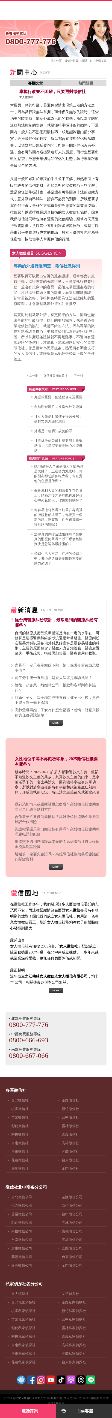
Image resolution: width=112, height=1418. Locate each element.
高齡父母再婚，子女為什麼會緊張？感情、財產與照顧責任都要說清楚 (57, 712)
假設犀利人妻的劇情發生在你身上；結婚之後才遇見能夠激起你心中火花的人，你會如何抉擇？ (58, 495)
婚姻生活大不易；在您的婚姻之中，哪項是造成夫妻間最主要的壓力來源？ (58, 558)
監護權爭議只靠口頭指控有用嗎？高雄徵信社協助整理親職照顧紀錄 (57, 831)
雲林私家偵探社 (74, 1328)
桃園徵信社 (20, 1109)
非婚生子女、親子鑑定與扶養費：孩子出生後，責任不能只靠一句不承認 (57, 700)
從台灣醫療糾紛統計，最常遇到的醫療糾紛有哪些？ (56, 623)
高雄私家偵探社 (74, 1345)
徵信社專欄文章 (56, 375)
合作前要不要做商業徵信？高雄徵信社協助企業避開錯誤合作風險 (57, 819)
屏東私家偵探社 (23, 1353)
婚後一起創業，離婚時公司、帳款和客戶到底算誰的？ (55, 687)
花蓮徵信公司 (21, 1257)
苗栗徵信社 (20, 1117)
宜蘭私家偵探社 (74, 1353)
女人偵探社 (20, 1294)
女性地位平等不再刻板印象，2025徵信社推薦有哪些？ (56, 762)
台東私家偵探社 (74, 1362)
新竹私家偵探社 (74, 1311)
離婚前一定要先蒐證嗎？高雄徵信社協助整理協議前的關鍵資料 (57, 856)
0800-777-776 (28, 1024)
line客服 (85, 1411)
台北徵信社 (20, 1100)
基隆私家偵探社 (74, 1302)
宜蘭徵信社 (70, 1151)
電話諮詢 (29, 1411)
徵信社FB (85, 1398)
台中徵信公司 (72, 1214)
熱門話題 (85, 83)
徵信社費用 (98, 1398)
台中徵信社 (70, 1117)
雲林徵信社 (70, 1126)
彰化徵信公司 (21, 1223)
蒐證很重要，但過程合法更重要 (58, 397)
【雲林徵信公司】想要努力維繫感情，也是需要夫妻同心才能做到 (58, 445)
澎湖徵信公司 (21, 1265)
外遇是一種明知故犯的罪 (53, 431)
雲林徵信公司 (72, 1223)
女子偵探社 (70, 1294)
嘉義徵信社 (70, 1134)
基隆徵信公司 (72, 1197)
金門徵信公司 (72, 1265)
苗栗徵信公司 (21, 1214)
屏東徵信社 (20, 1151)
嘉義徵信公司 (72, 1231)
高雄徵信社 (70, 1143)
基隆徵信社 (70, 1100)
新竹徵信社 (70, 1109)
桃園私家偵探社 (23, 1311)
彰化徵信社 (20, 1126)
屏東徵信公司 (21, 1248)
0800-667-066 (28, 1055)
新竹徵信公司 (72, 1205)
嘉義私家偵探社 (74, 1336)
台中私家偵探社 (74, 1319)
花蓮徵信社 (20, 1160)
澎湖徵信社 (20, 1169)
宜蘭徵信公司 (72, 1248)
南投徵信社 (20, 1134)
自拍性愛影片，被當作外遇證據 (58, 407)
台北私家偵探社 (23, 1302)
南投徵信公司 (21, 1231)
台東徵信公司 (72, 1257)
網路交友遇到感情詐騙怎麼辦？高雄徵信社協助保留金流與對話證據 (57, 844)
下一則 (80, 375)
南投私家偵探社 (23, 1336)
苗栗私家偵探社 (23, 1319)
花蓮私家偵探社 (23, 1362)
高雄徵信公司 (72, 1240)
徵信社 (69, 60)
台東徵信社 (70, 1160)
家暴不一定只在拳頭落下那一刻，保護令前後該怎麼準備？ (57, 667)
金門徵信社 (70, 1169)
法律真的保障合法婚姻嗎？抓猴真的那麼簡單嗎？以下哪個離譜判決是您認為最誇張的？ (58, 539)
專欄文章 (100, 60)
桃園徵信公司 (21, 1205)
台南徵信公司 (21, 1240)
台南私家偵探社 (23, 1345)
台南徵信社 (20, 1143)
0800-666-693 (28, 1040)
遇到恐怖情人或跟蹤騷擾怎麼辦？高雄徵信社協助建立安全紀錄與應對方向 (57, 806)
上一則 (32, 375)
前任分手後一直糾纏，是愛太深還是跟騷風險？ (53, 678)
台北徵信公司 (21, 1197)
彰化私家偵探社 (23, 1328)
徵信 (66, 1398)
